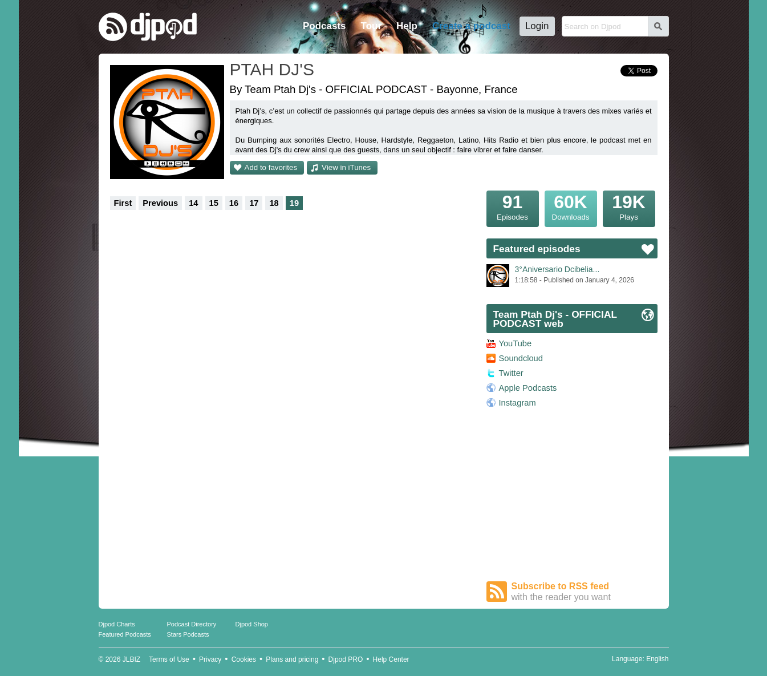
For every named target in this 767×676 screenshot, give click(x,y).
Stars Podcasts (188, 634)
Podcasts (324, 26)
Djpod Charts (117, 624)
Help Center (391, 659)
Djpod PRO (345, 659)
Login (537, 26)
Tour (371, 26)
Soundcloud (521, 358)
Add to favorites (271, 167)
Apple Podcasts (528, 387)
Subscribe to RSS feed (585, 591)
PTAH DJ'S (272, 69)
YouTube (515, 343)
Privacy (210, 659)
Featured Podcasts (125, 634)
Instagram (517, 402)
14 (193, 203)
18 (273, 203)
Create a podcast (471, 26)
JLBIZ (131, 659)
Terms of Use (169, 659)
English (657, 659)
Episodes (512, 206)
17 (253, 203)
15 (213, 203)
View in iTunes (346, 167)
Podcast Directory (192, 624)
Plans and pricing (292, 659)
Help (406, 26)
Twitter (511, 373)
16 (233, 203)
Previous (160, 203)
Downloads (571, 206)
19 (294, 203)
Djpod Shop (252, 624)
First (123, 203)
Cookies (244, 659)
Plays (629, 206)
